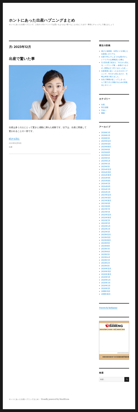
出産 (10, 147)
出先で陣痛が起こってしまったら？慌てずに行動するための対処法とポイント (114, 82)
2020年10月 (106, 274)
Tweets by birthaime (108, 308)
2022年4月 (105, 226)
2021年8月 (105, 246)
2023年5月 (105, 212)
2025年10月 (106, 147)
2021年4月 (105, 257)
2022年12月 (106, 215)
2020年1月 (105, 288)
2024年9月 (105, 178)
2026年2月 (105, 135)
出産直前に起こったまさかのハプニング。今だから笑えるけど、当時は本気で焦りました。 (114, 74)
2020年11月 (106, 271)
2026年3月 (105, 132)
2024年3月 (105, 189)
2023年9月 (105, 203)
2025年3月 (105, 164)
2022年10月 (106, 217)
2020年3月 (105, 283)
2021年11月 (106, 237)
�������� (123, 352)
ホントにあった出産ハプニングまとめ (42, 20)
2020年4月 (106, 280)
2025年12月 (106, 141)
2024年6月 (105, 186)
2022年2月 (105, 229)
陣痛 (103, 113)
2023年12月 (106, 195)
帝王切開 (104, 107)
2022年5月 (105, 223)
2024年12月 (106, 169)
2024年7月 (105, 183)
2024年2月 (105, 192)
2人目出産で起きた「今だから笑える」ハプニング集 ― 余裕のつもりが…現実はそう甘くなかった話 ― (115, 65)
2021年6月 (105, 251)
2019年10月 (106, 294)
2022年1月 (105, 232)
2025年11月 (106, 144)
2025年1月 (105, 166)
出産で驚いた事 (22, 59)
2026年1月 (105, 138)
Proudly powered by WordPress (55, 399)
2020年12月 (106, 268)
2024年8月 (105, 181)
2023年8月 (105, 206)
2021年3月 (105, 260)
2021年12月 (106, 234)
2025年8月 (105, 152)
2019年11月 (105, 291)
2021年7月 (105, 249)
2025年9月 (105, 149)
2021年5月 (105, 254)
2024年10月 (106, 175)
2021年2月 (105, 263)
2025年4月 (105, 161)
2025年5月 (105, 158)
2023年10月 (106, 200)
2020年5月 (105, 277)
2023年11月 (106, 198)
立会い (103, 110)
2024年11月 (106, 172)
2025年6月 (105, 155)
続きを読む (14, 138)
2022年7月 (105, 220)
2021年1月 (105, 266)
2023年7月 (105, 209)
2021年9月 (105, 243)
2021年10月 (106, 240)
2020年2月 (105, 285)
